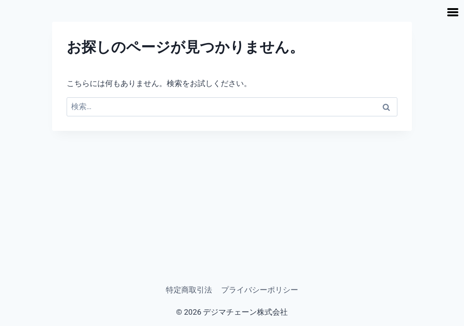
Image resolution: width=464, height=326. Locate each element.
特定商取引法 (189, 289)
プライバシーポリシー (259, 289)
